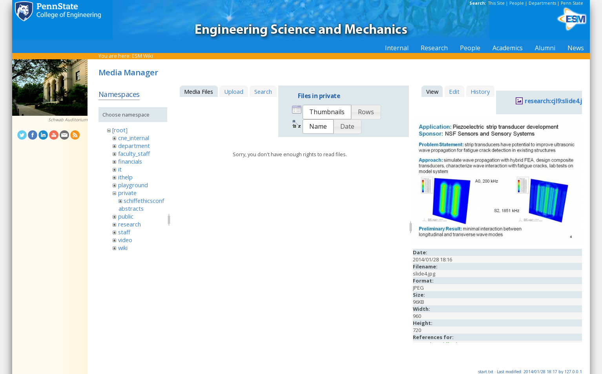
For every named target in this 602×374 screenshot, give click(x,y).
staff (124, 232)
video (125, 240)
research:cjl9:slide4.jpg (557, 101)
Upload (233, 91)
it (120, 169)
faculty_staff (134, 153)
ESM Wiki (142, 55)
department (134, 146)
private (127, 193)
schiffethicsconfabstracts (141, 204)
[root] (120, 130)
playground (133, 185)
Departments (542, 3)
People (516, 3)
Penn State (572, 3)
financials (130, 161)
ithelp (125, 177)
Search (263, 91)
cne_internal (133, 138)
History (480, 91)
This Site (496, 3)
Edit (454, 91)
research (129, 224)
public (125, 216)
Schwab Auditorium (68, 119)
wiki (123, 248)
